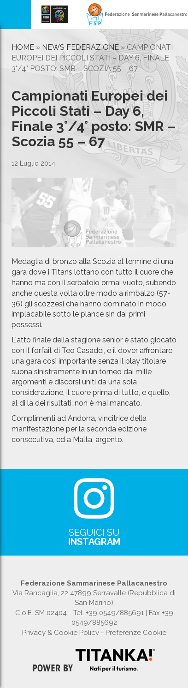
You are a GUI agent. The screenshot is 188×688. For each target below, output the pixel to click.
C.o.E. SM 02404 (41, 613)
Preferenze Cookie (136, 632)
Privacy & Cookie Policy (60, 632)
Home (23, 47)
